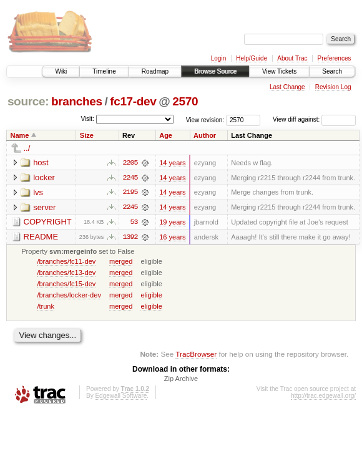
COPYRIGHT (48, 222)
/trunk (45, 307)
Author (204, 135)
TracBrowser (196, 354)
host (41, 162)
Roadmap (155, 71)
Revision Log (333, 87)
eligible (151, 295)
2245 (129, 178)
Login (218, 58)
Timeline (103, 71)
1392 (129, 238)
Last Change (287, 87)
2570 (185, 101)
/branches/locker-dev (69, 295)
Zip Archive (181, 380)
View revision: (205, 119)
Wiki (61, 71)
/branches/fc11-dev (66, 262)
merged (120, 262)
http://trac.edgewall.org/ (323, 396)
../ (27, 148)
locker (44, 177)
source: (28, 101)
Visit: (87, 118)
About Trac (292, 58)
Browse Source (215, 71)
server (44, 207)
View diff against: (314, 119)
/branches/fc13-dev (66, 273)
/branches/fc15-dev (66, 284)
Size (87, 135)
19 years (172, 222)
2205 (129, 163)
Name (20, 135)
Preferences (334, 58)
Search (332, 71)
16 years (172, 237)
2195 (129, 193)
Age (165, 135)
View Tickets (279, 71)
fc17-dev (133, 101)
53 (134, 223)
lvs (38, 192)
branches (76, 101)
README (41, 237)
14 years (172, 163)
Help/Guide (251, 58)
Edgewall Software (121, 396)
